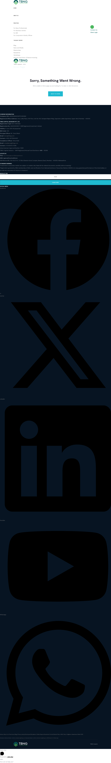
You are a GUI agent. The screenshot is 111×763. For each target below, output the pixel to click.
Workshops (17, 55)
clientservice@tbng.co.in (42, 738)
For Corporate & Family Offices (23, 35)
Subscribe (55, 182)
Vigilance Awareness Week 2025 (75, 734)
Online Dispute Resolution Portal (45, 734)
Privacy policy (21, 734)
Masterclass (17, 50)
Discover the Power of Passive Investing (25, 57)
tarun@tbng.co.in (9, 136)
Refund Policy (56, 734)
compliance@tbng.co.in (11, 143)
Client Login (94, 32)
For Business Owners (20, 30)
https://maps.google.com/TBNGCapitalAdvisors (13, 155)
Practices (16, 23)
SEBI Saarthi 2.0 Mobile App (52, 738)
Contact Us (93, 30)
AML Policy (63, 734)
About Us (16, 15)
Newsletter (17, 53)
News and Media (18, 48)
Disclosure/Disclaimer (30, 734)
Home (15, 8)
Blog (15, 45)
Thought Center (18, 40)
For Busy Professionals (20, 28)
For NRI (16, 33)
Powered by (6, 757)
